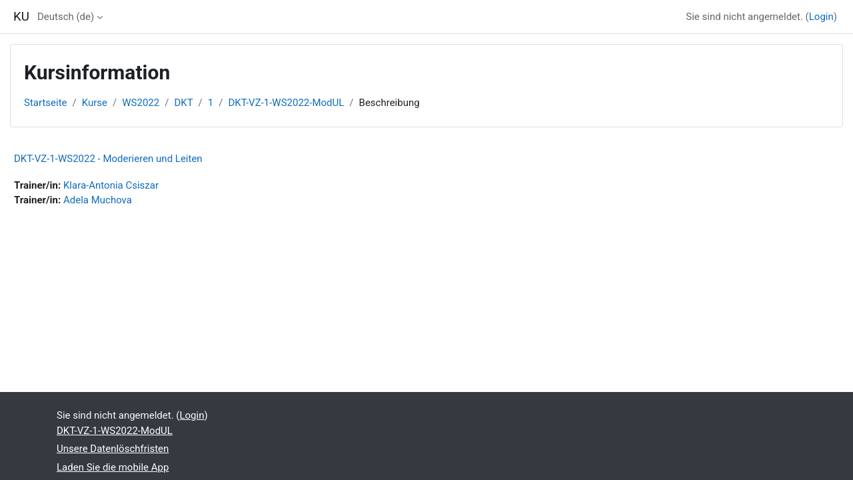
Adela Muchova (97, 200)
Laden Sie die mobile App (113, 467)
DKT (183, 103)
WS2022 (140, 103)
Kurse (94, 103)
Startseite (45, 103)
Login (821, 17)
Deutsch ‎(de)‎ (65, 17)
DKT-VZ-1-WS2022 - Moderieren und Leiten (108, 159)
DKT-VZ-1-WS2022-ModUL (286, 103)
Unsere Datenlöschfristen (113, 449)
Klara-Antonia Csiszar (111, 185)
